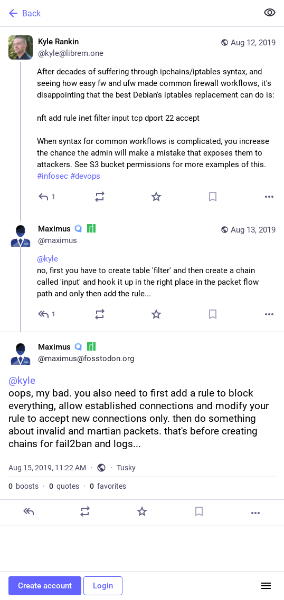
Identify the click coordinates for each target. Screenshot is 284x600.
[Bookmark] (212, 196)
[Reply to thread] (47, 314)
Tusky (126, 467)
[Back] (127, 13)
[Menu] (266, 586)
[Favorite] (156, 196)
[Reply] (47, 196)
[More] (269, 196)
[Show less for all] (269, 12)
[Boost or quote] (99, 196)
